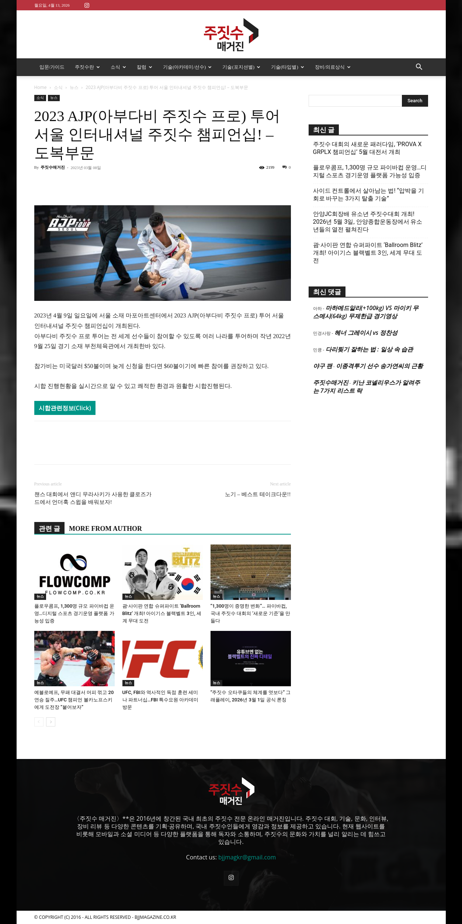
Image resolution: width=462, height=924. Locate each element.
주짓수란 (87, 67)
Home (40, 87)
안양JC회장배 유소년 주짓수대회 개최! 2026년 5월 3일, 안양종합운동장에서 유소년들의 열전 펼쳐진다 (368, 221)
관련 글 (49, 528)
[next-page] (50, 722)
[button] (419, 67)
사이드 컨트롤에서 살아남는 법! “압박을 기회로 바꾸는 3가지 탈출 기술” (368, 194)
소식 (118, 67)
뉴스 (74, 87)
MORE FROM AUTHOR (105, 528)
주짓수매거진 (53, 167)
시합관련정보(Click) (65, 408)
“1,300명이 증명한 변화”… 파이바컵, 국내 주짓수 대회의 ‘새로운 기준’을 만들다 (251, 613)
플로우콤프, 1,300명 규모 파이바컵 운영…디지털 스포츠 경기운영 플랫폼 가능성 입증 (74, 613)
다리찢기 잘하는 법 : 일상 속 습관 (369, 349)
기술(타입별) (287, 67)
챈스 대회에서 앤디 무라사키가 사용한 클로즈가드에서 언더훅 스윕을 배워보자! (93, 498)
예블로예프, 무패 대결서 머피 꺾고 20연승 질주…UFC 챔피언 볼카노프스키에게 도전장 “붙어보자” (74, 700)
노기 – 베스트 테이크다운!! (258, 494)
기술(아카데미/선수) (187, 67)
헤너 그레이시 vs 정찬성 (365, 333)
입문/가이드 (52, 67)
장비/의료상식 (333, 67)
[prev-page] (39, 722)
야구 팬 (322, 366)
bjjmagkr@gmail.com (247, 857)
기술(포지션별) (241, 67)
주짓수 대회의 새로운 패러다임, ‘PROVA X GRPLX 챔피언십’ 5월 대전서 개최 (367, 148)
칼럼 (144, 67)
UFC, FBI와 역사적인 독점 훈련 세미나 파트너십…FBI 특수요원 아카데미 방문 (160, 700)
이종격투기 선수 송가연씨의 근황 (379, 366)
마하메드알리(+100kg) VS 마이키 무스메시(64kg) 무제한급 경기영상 (365, 312)
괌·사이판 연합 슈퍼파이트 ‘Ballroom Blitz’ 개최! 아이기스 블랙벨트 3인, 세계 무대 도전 (161, 613)
